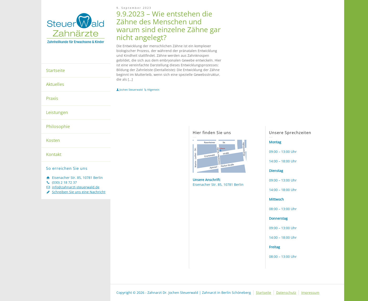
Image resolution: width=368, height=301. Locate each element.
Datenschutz (286, 292)
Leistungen (57, 112)
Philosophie (58, 126)
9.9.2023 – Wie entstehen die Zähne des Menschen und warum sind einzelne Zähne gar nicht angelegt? (168, 25)
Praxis (52, 98)
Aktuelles (55, 84)
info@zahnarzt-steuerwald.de (75, 187)
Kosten (53, 140)
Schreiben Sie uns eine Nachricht (78, 192)
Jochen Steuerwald (131, 89)
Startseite (55, 70)
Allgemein (153, 89)
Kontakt (53, 154)
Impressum (310, 292)
